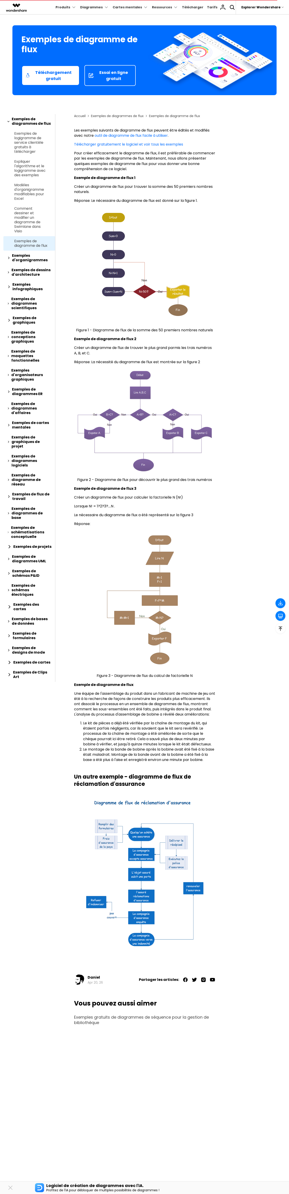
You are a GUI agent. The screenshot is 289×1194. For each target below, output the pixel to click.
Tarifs (212, 7)
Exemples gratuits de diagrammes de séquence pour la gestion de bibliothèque (141, 1020)
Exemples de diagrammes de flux (117, 116)
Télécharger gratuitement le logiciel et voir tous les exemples (128, 144)
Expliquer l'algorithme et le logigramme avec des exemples (30, 168)
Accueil (80, 116)
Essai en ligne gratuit (108, 75)
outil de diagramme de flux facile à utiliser (131, 135)
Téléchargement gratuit (49, 75)
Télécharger (192, 7)
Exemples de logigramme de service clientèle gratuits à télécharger (28, 142)
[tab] (29, 121)
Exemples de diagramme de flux (30, 243)
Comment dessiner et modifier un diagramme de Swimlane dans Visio (27, 219)
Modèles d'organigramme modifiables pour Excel (29, 192)
